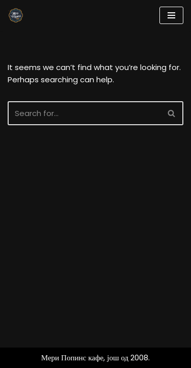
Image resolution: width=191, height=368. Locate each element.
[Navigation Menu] (171, 15)
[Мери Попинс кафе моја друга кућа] (16, 15)
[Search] (84, 113)
